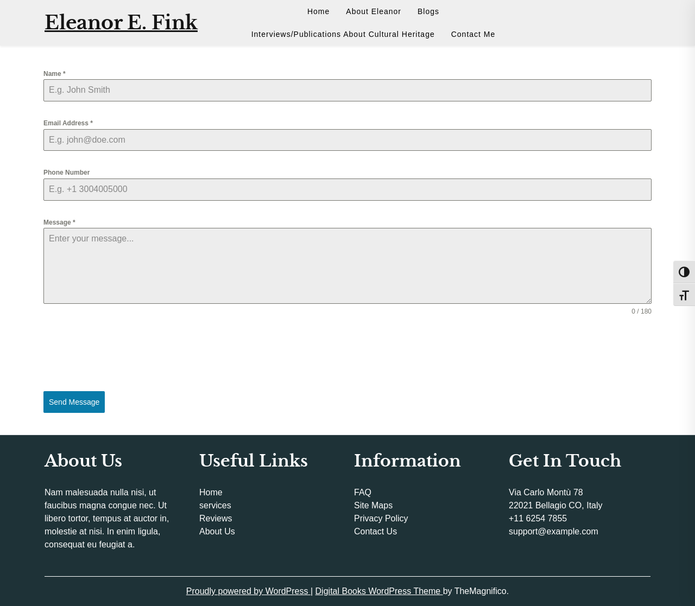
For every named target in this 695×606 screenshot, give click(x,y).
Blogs (428, 11)
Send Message (74, 402)
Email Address (68, 123)
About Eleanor (373, 11)
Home (318, 11)
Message (59, 222)
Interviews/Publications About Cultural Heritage (343, 34)
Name (54, 74)
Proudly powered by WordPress (248, 591)
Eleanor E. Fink (121, 22)
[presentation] (347, 354)
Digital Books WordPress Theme (379, 591)
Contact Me (473, 34)
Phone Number (66, 172)
